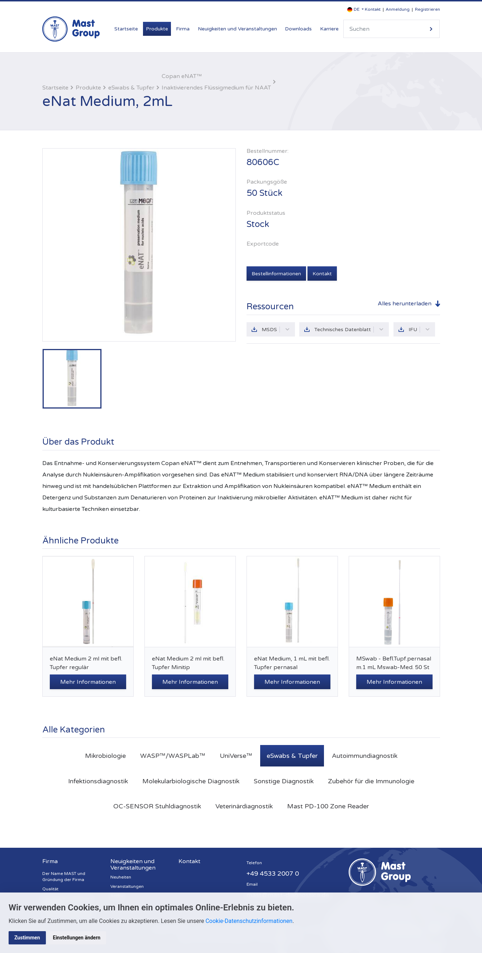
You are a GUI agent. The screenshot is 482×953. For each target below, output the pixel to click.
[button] (355, 9)
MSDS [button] (276, 329)
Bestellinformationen (276, 274)
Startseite (126, 29)
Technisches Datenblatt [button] (349, 329)
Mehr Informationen (88, 682)
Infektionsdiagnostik (98, 781)
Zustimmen (27, 937)
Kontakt (373, 9)
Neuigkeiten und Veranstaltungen (237, 29)
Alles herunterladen (404, 303)
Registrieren (427, 9)
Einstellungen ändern (77, 937)
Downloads (298, 29)
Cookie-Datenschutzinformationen (248, 921)
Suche (431, 29)
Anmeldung (398, 9)
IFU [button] (419, 329)
